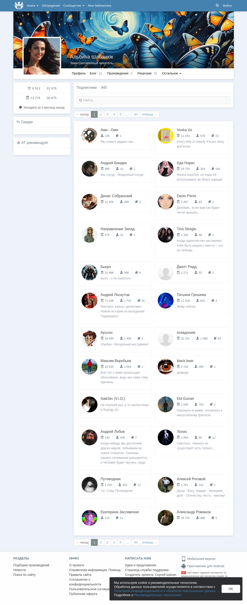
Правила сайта (80, 575)
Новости (19, 570)
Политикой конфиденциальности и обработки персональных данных (165, 591)
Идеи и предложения (140, 565)
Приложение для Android (202, 566)
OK (231, 589)
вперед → (149, 114)
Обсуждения (51, 5)
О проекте (76, 565)
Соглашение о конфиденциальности (85, 582)
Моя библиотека (99, 5)
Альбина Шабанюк (91, 57)
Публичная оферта (83, 594)
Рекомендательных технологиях (158, 595)
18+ (184, 572)
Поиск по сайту (24, 575)
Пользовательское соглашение (92, 589)
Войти (227, 5)
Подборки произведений (31, 565)
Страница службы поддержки (147, 570)
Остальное (171, 73)
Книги (32, 5)
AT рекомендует (34, 143)
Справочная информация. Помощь (95, 570)
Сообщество (73, 5)
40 (136, 114)
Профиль (79, 73)
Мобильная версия (198, 558)
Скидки (27, 122)
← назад (82, 114)
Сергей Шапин (165, 575)
